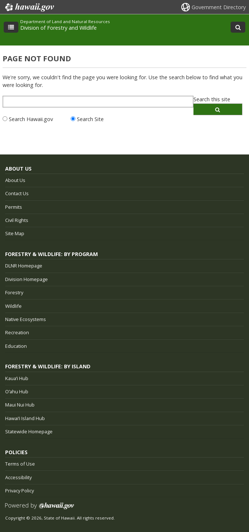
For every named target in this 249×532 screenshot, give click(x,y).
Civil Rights (16, 220)
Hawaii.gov (29, 7)
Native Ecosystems (25, 319)
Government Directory (219, 7)
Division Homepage (26, 279)
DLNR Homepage (23, 265)
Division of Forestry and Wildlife (58, 27)
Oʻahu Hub (16, 391)
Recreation (17, 332)
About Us (15, 180)
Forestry (14, 292)
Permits (13, 207)
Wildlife (13, 306)
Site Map (14, 233)
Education (16, 346)
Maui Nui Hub (20, 404)
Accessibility (18, 477)
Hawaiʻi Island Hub (25, 418)
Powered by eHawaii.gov (39, 509)
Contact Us (17, 193)
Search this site (211, 99)
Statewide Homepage (29, 431)
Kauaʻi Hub (16, 378)
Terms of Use (20, 463)
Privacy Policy (19, 490)
